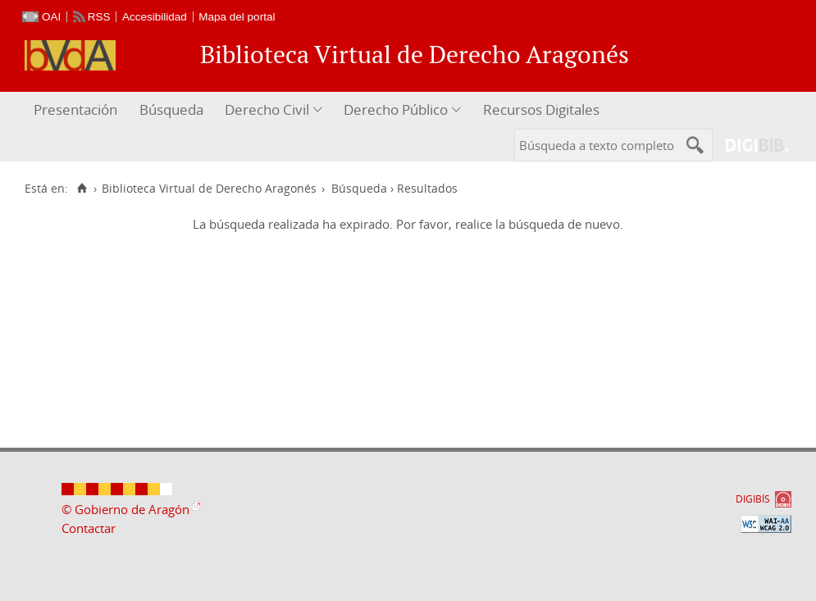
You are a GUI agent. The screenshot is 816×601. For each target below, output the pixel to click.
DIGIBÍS (753, 499)
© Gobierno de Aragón (125, 509)
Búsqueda (171, 109)
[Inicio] (82, 188)
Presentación (75, 109)
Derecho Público (396, 109)
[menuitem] (77, 110)
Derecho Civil (267, 109)
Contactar (89, 528)
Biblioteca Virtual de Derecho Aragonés (209, 188)
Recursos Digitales (541, 109)
